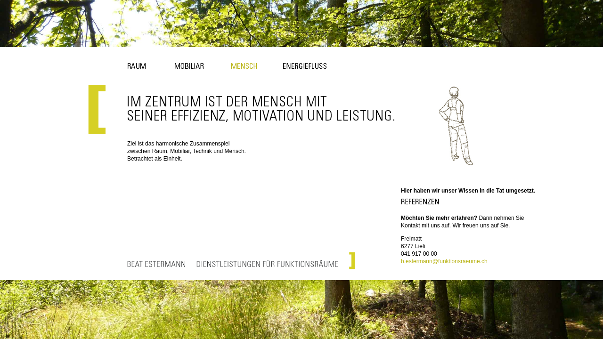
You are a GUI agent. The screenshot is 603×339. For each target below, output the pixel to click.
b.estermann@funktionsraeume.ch (444, 261)
